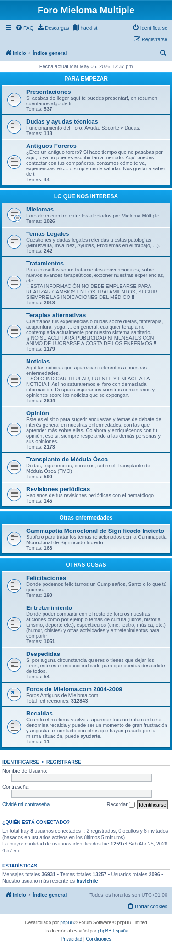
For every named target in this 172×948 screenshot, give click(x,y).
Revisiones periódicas (58, 489)
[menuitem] (24, 27)
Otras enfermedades (85, 518)
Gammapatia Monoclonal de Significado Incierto (95, 530)
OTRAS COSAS (86, 565)
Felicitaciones (46, 577)
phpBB (67, 922)
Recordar (121, 805)
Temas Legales (47, 233)
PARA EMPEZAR (86, 79)
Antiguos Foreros (51, 145)
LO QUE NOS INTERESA (86, 196)
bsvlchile (87, 880)
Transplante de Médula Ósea (67, 459)
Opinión (37, 413)
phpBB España (113, 930)
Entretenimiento (49, 607)
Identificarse (20, 761)
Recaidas (39, 713)
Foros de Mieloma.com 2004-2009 (74, 689)
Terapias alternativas (56, 315)
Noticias (38, 361)
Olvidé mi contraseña (26, 804)
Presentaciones (48, 91)
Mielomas (40, 209)
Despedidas (43, 653)
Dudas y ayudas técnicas (62, 121)
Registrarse (63, 761)
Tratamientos (45, 263)
